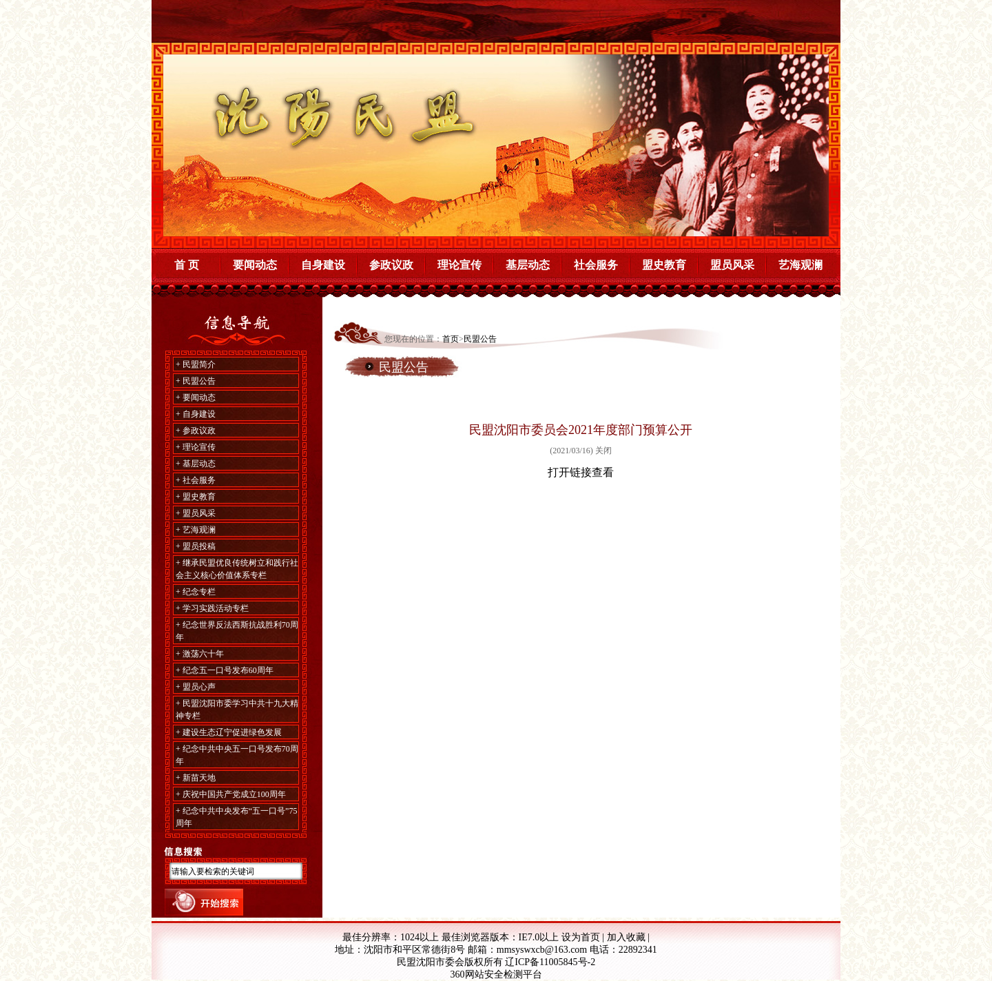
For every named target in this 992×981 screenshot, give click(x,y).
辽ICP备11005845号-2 (550, 962)
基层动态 (528, 265)
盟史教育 (664, 265)
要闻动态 (255, 265)
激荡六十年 (203, 654)
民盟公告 (199, 381)
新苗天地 (199, 778)
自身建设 (323, 265)
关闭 (603, 450)
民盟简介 (199, 364)
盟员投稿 (199, 546)
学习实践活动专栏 (216, 608)
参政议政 (391, 265)
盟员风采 (732, 265)
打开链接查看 (581, 472)
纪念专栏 (199, 592)
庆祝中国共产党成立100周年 (234, 794)
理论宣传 (459, 265)
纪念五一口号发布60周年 (228, 670)
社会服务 (596, 265)
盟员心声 (199, 687)
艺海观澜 (800, 265)
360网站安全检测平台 (496, 974)
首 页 (186, 265)
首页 (450, 339)
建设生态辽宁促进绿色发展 (232, 732)
